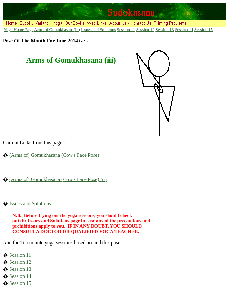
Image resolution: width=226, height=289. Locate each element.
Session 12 (145, 29)
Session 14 (184, 29)
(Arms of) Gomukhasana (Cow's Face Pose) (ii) (58, 179)
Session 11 (126, 29)
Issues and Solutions (98, 29)
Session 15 (203, 29)
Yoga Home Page (19, 29)
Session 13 (164, 29)
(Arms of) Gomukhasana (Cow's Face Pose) (54, 155)
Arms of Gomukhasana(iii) (57, 29)
